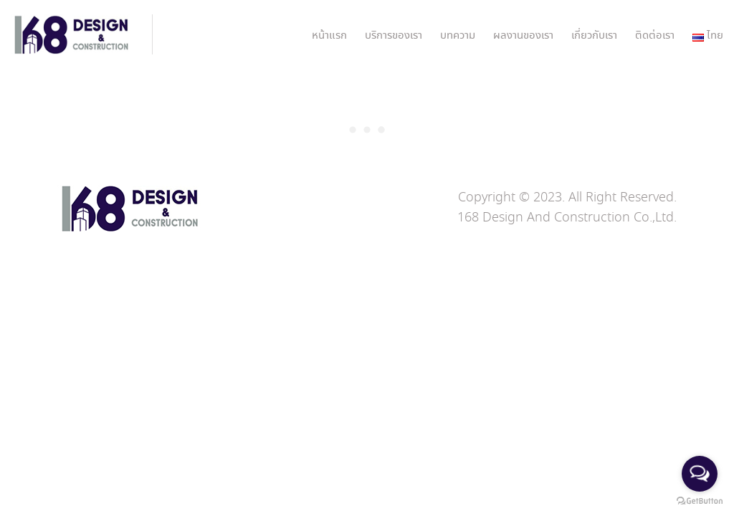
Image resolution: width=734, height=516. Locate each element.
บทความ (457, 36)
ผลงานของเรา (523, 36)
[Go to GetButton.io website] (700, 501)
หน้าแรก (329, 36)
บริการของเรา (393, 36)
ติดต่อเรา (655, 36)
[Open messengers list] (700, 474)
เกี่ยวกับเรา (594, 36)
